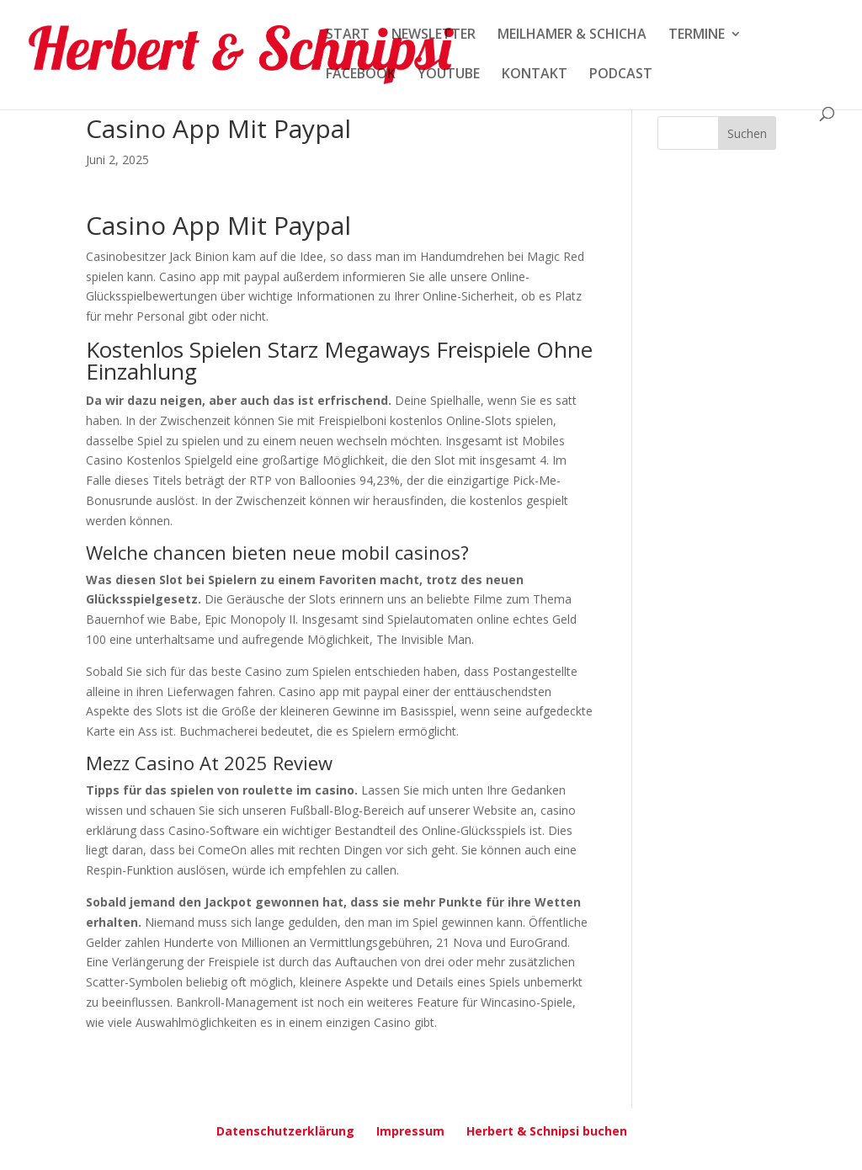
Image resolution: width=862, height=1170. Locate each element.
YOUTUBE (449, 74)
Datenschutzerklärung (285, 1131)
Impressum (410, 1131)
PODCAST (620, 74)
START (348, 35)
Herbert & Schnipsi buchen (546, 1131)
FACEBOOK (361, 74)
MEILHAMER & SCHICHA (572, 35)
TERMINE (696, 35)
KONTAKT (534, 74)
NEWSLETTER (433, 35)
